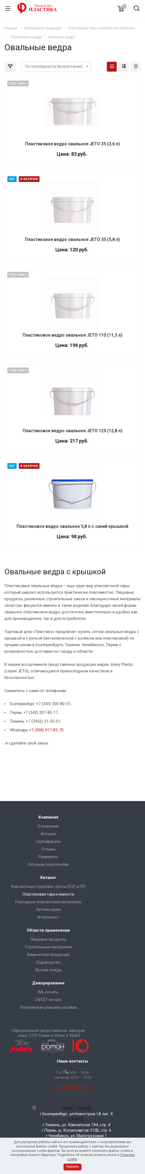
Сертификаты (48, 841)
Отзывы (48, 849)
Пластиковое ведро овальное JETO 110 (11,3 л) (72, 335)
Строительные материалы (48, 947)
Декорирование (48, 983)
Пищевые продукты (48, 939)
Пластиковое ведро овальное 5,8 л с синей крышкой (72, 526)
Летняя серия (48, 909)
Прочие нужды (48, 970)
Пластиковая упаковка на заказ (48, 1007)
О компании (48, 826)
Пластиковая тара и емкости (48, 894)
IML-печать (48, 992)
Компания (48, 817)
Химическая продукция (48, 954)
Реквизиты (48, 857)
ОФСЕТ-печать (48, 1000)
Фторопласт (48, 917)
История (48, 834)
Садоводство (48, 962)
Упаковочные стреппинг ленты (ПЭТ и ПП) (48, 886)
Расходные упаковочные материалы (48, 902)
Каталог (48, 877)
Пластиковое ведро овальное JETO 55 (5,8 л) (72, 239)
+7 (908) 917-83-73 (46, 730)
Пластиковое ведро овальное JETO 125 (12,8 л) (72, 430)
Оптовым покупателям (48, 864)
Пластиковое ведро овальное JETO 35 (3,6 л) (72, 143)
